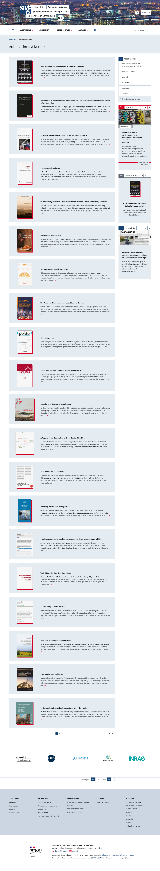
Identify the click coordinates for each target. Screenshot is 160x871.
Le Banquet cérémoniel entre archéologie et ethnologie (63, 711)
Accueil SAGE (13, 39)
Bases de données (102, 805)
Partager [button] (83, 30)
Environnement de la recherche (49, 819)
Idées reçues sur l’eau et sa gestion (55, 509)
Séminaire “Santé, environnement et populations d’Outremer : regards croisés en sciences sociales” (133, 137)
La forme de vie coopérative (52, 473)
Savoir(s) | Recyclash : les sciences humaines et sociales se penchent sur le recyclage (134, 255)
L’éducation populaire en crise (52, 609)
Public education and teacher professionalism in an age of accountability (71, 541)
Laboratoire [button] (27, 30)
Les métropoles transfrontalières (54, 270)
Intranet (129, 819)
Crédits (131, 858)
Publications (42, 812)
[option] (134, 139)
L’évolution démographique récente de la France (60, 372)
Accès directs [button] (141, 30)
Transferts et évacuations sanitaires (55, 406)
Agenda (128, 825)
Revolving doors (47, 339)
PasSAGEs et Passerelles (75, 812)
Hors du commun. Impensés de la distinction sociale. (62, 67)
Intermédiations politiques (51, 677)
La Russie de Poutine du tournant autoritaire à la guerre (63, 136)
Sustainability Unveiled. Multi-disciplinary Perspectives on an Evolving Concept (73, 202)
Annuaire (129, 815)
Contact (146, 13)
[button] (95, 30)
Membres (12, 812)
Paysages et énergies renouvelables (55, 643)
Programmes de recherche (47, 809)
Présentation (13, 805)
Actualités (129, 822)
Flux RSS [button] (102, 782)
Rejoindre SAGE (14, 816)
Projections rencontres (75, 815)
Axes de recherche (44, 805)
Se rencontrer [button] (65, 30)
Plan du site (107, 858)
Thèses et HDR (43, 816)
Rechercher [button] (45, 30)
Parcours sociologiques (50, 168)
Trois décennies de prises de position (55, 575)
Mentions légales (120, 858)
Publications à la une (133, 829)
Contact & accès (131, 812)
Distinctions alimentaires (51, 236)
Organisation (13, 809)
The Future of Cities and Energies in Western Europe (62, 304)
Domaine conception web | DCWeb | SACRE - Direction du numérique (98, 861)
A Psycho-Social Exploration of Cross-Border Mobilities (62, 440)
